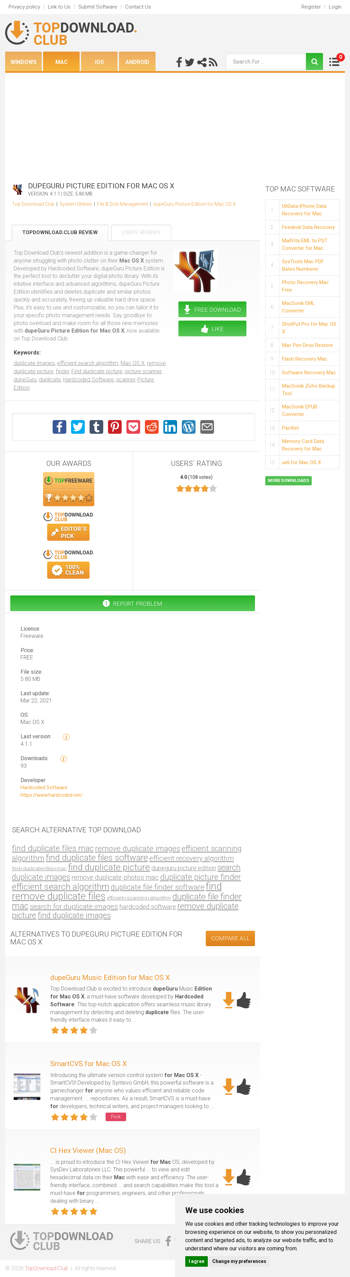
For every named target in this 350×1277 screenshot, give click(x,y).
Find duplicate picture (96, 371)
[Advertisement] (175, 124)
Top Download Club (33, 204)
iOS (99, 62)
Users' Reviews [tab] (141, 232)
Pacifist (290, 428)
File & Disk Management (122, 204)
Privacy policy (24, 7)
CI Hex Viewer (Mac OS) (88, 1150)
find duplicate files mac (53, 848)
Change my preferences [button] (239, 1261)
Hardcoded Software (88, 379)
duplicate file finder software (157, 887)
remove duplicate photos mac (115, 878)
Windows (24, 62)
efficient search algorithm (87, 363)
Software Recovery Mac (309, 372)
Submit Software (97, 7)
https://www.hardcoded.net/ (52, 795)
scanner (125, 379)
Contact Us (138, 7)
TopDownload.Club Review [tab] (60, 232)
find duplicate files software (97, 857)
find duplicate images (74, 915)
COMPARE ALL (230, 938)
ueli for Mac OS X (301, 462)
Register (311, 7)
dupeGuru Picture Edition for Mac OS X (194, 204)
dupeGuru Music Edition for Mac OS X (110, 977)
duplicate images (34, 363)
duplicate (50, 379)
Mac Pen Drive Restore (307, 345)
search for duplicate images (74, 906)
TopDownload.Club (46, 1268)
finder (62, 371)
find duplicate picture (109, 867)
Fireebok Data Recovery (308, 227)
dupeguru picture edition (183, 868)
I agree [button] (196, 1261)
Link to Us (59, 7)
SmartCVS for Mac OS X (88, 1064)
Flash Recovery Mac (304, 359)
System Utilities (75, 204)
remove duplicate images (137, 848)
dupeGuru (25, 379)
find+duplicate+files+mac (39, 869)
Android (137, 62)
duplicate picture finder (200, 877)
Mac (61, 62)
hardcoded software (147, 907)
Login (335, 7)
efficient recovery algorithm (191, 858)
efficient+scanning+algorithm (139, 898)
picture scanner (143, 371)
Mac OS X (133, 363)
